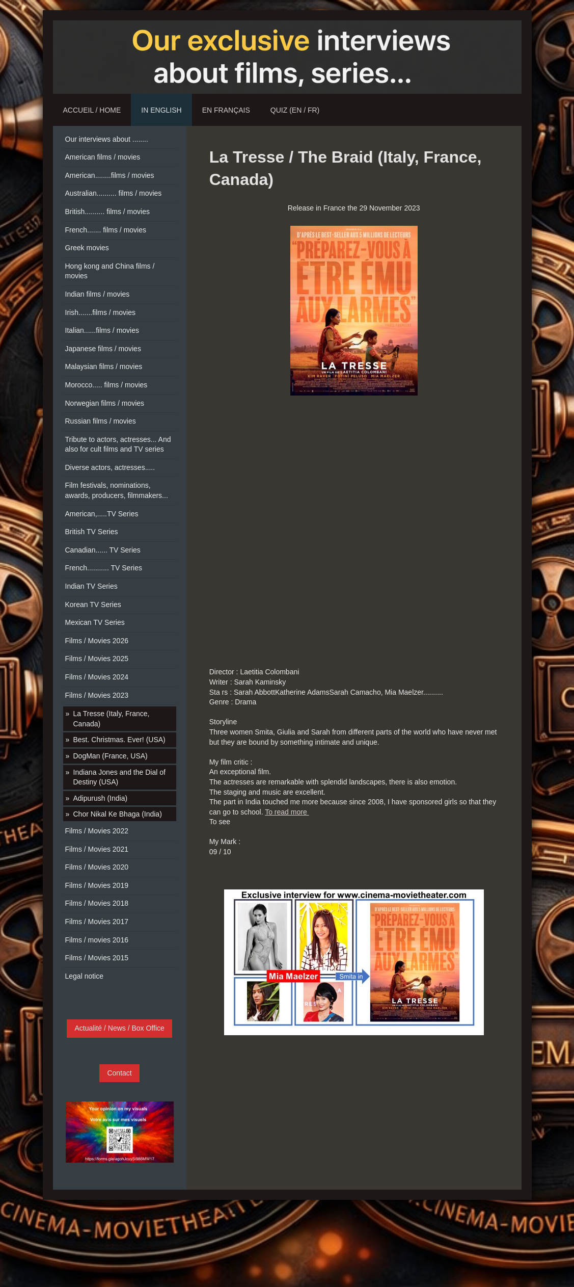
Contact (119, 1073)
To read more (287, 812)
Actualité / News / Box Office (119, 1028)
